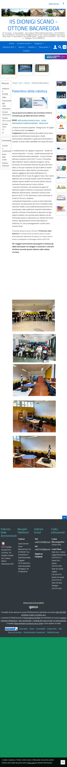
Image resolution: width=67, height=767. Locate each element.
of (3, 132)
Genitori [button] (31, 47)
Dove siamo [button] (43, 47)
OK (63, 762)
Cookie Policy (52, 629)
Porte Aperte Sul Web (32, 617)
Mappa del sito (54, 4)
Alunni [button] (21, 47)
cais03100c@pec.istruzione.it (46, 549)
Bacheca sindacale (5, 164)
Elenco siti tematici (15, 632)
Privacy (32, 629)
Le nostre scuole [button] (23, 43)
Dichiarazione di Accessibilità (33, 602)
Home (11, 43)
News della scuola (4, 157)
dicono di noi (43, 123)
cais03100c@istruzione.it (44, 542)
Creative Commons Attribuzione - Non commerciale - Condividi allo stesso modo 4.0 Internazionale (33, 619)
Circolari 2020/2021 (6, 113)
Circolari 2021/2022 (6, 119)
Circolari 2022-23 (5, 127)
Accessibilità (40, 629)
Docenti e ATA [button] (8, 47)
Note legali (23, 629)
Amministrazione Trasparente (34, 632)
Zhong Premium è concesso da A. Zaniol (28, 623)
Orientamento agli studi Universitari (6, 104)
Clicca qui (31, 762)
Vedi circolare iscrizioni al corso (29, 120)
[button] (55, 47)
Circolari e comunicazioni (6, 148)
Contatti (26, 50)
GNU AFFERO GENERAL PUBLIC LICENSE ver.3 (43, 613)
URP (60, 629)
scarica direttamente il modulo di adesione (29, 121)
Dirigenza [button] (38, 43)
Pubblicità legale (53, 632)
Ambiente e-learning (5, 91)
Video (4, 97)
